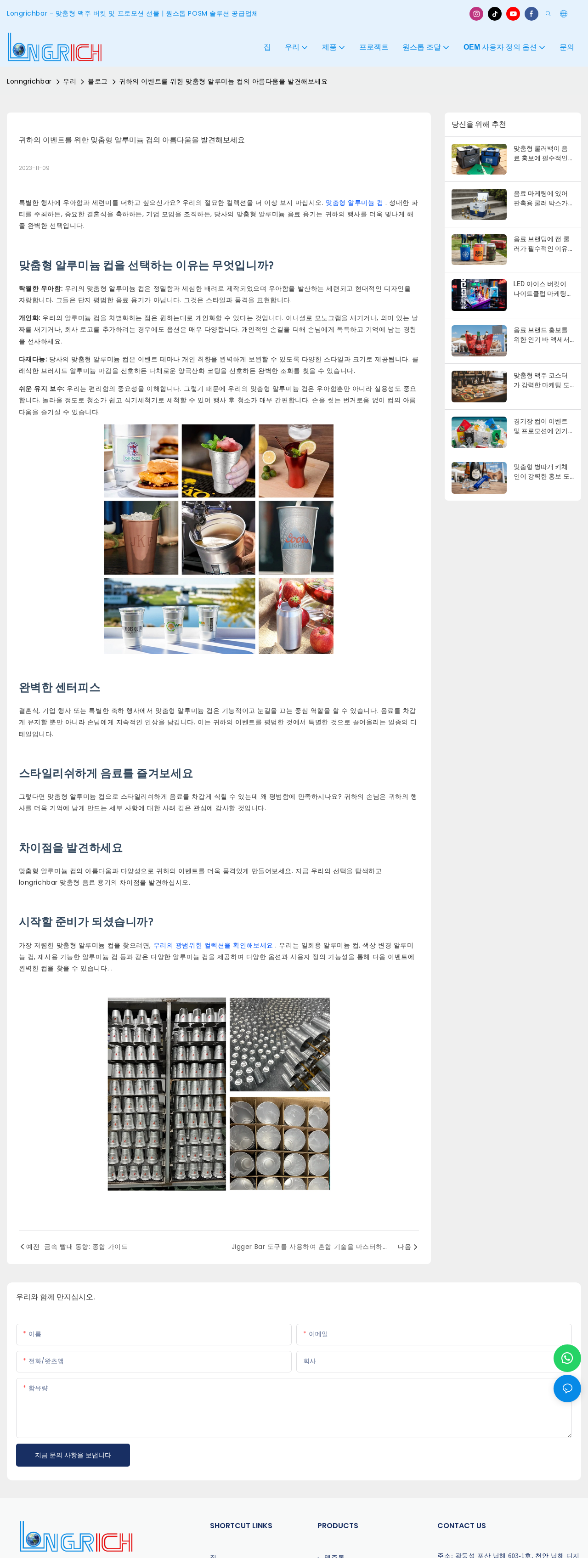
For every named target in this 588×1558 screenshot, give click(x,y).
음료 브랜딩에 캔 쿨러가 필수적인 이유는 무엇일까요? (542, 244)
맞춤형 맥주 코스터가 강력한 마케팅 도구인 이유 (542, 381)
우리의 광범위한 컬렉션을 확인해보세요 (214, 945)
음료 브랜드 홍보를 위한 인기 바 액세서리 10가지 (542, 335)
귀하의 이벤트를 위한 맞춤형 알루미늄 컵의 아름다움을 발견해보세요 (223, 81)
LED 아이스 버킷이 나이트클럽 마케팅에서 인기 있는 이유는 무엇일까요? (543, 289)
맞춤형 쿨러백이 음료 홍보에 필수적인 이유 (541, 154)
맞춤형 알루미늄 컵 (355, 202)
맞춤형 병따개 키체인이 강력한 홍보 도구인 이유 (542, 472)
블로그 (98, 81)
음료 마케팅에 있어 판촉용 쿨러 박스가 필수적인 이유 (541, 199)
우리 (69, 81)
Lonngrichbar (29, 81)
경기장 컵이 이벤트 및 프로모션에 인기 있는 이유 (541, 427)
